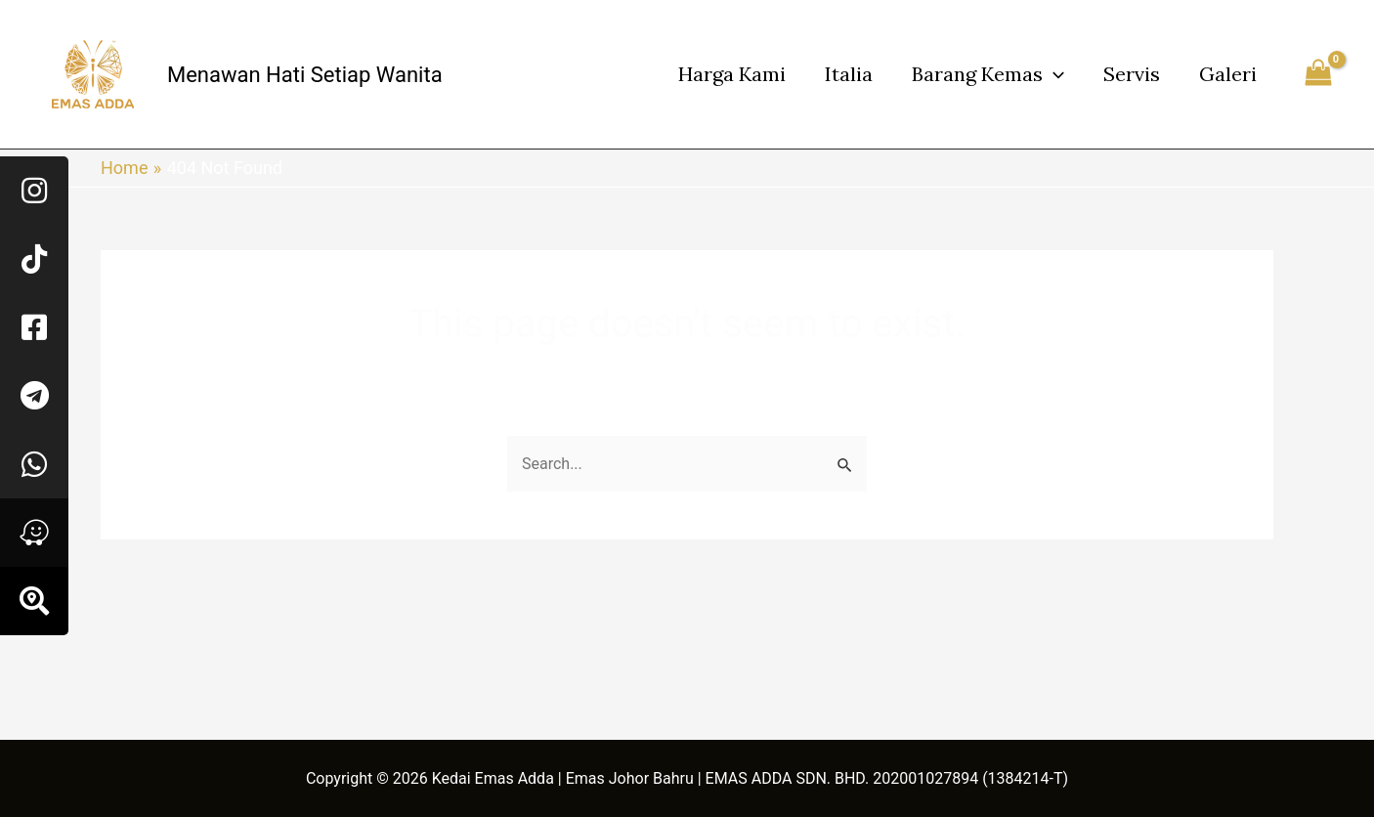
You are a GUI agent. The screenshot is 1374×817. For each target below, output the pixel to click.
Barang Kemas (988, 74)
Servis (1131, 74)
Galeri (1228, 74)
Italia (849, 74)
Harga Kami (732, 74)
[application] (1053, 74)
